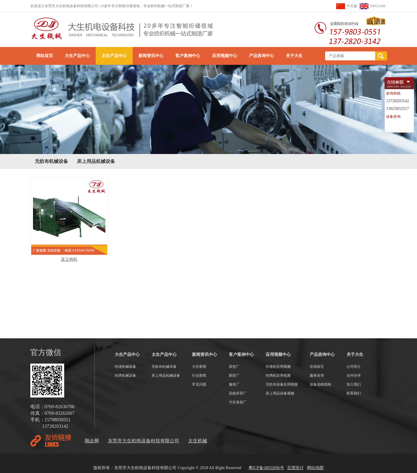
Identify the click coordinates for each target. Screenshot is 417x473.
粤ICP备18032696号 (266, 468)
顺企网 (92, 440)
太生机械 (197, 440)
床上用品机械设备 (96, 161)
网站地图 (315, 468)
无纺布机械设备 (51, 161)
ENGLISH (377, 6)
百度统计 (295, 468)
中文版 (352, 6)
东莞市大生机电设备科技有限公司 (143, 440)
